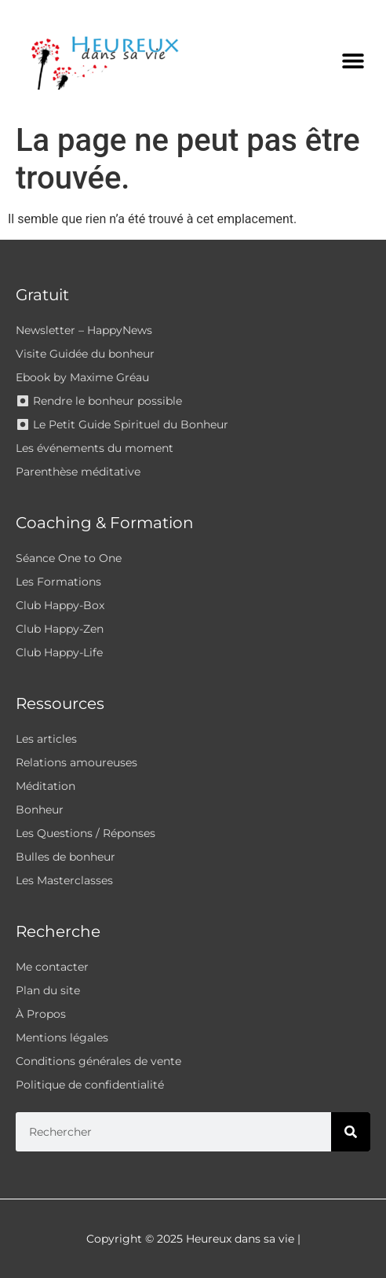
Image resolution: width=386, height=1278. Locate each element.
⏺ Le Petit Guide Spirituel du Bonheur (122, 424)
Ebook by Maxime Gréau (82, 377)
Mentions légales (62, 1037)
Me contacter (52, 967)
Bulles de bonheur (65, 857)
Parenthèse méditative (78, 472)
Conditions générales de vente (98, 1061)
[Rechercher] (350, 1131)
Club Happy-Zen (60, 629)
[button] (352, 61)
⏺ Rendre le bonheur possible (99, 401)
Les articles (46, 739)
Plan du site (48, 990)
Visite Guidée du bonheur (85, 354)
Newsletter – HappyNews (84, 330)
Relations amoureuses (76, 762)
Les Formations (58, 582)
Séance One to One (69, 558)
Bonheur (40, 809)
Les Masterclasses (64, 880)
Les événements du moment (94, 448)
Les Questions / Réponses (85, 833)
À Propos (41, 1014)
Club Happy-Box (60, 605)
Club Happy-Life (59, 652)
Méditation (45, 786)
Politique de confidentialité (90, 1085)
